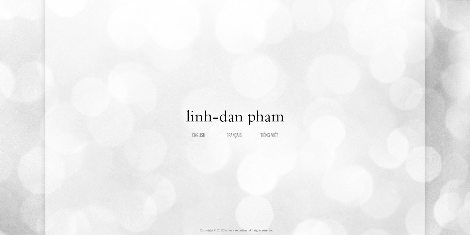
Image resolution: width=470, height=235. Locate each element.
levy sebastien (237, 230)
